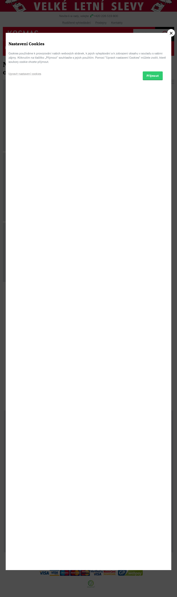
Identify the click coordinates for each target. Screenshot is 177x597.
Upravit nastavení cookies (25, 317)
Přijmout (153, 319)
